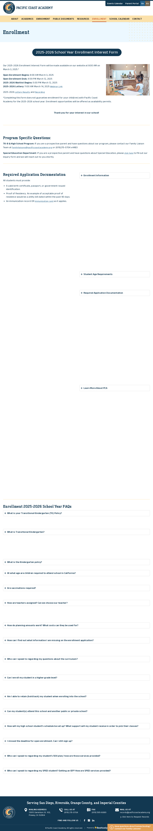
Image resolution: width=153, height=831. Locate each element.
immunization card (44, 201)
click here (129, 153)
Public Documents (63, 18)
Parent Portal (132, 3)
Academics (27, 18)
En (142, 3)
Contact (137, 18)
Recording (41, 92)
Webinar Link (56, 86)
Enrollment (99, 18)
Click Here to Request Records (134, 816)
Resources (83, 18)
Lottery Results (23, 92)
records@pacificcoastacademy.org (134, 811)
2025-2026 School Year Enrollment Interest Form (77, 52)
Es (147, 3)
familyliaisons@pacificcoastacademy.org (33, 147)
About (14, 18)
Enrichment (43, 18)
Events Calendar (115, 3)
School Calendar (119, 18)
